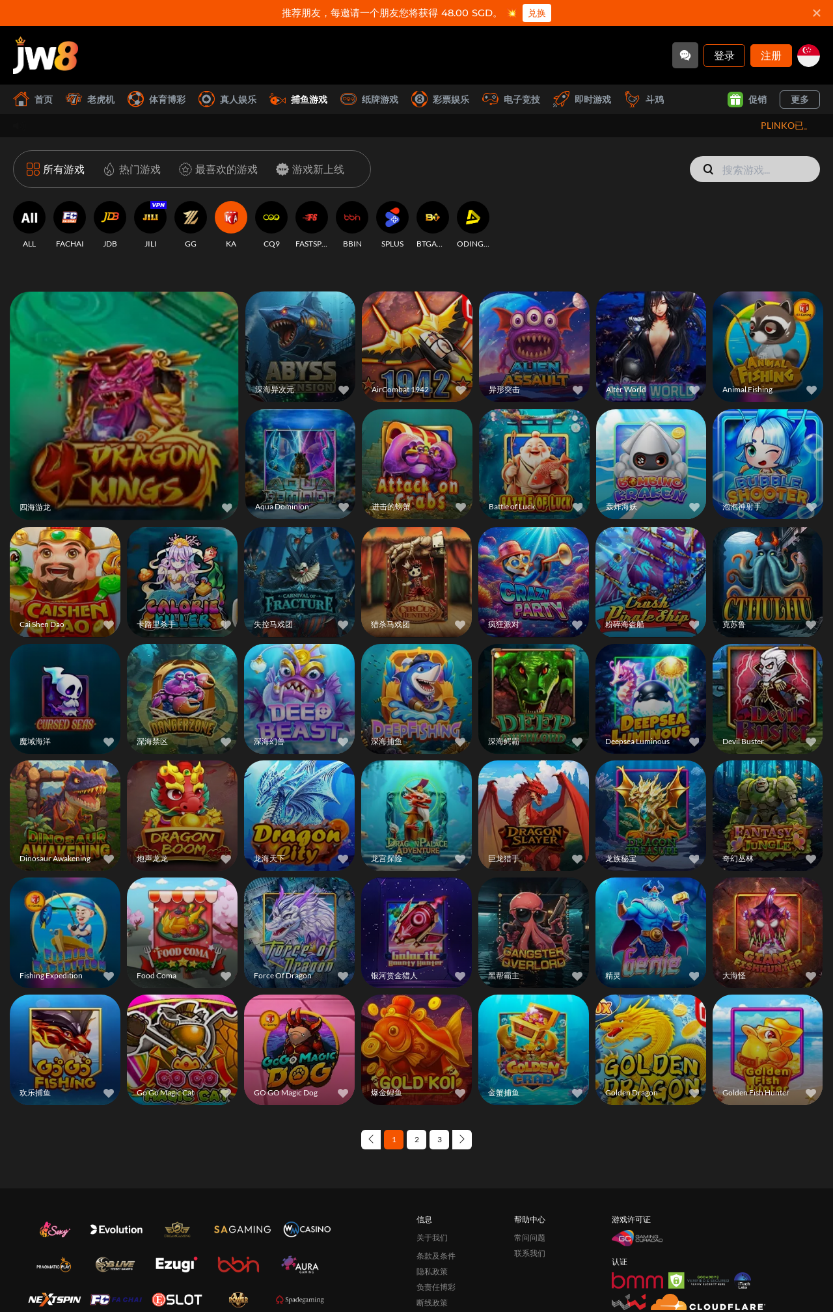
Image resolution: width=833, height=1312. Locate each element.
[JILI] (150, 225)
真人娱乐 (227, 99)
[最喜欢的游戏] (216, 169)
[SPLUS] (392, 225)
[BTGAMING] (432, 225)
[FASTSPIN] (311, 225)
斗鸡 (644, 99)
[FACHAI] (69, 225)
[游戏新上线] (307, 169)
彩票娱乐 (440, 99)
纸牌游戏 (369, 99)
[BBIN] (352, 225)
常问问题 (529, 1237)
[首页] (45, 55)
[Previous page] (371, 1139)
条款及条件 (436, 1256)
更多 (800, 99)
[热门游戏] (129, 169)
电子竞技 (511, 99)
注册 (771, 55)
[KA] (231, 225)
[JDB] (110, 225)
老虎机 (90, 99)
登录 (724, 55)
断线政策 (432, 1302)
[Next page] (462, 1139)
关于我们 (432, 1237)
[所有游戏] (56, 169)
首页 (33, 99)
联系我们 (529, 1253)
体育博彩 (156, 99)
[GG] (190, 225)
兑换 (537, 13)
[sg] (808, 55)
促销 (747, 99)
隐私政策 (432, 1271)
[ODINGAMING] (473, 225)
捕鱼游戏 (298, 99)
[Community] (685, 55)
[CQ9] (271, 225)
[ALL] (29, 225)
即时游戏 (582, 99)
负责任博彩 (436, 1287)
